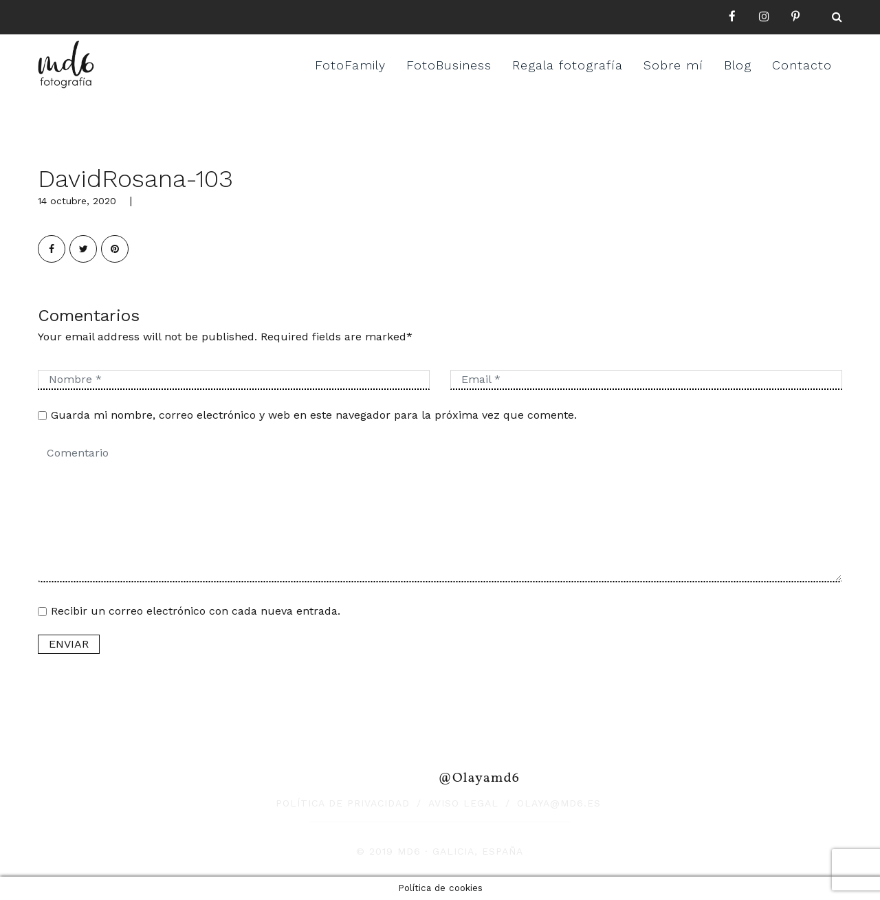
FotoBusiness (449, 65)
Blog (737, 65)
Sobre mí (673, 65)
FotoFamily (350, 65)
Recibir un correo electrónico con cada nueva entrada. (195, 610)
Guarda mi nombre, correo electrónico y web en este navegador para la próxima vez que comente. (314, 414)
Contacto (802, 65)
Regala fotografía (567, 65)
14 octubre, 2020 (77, 200)
